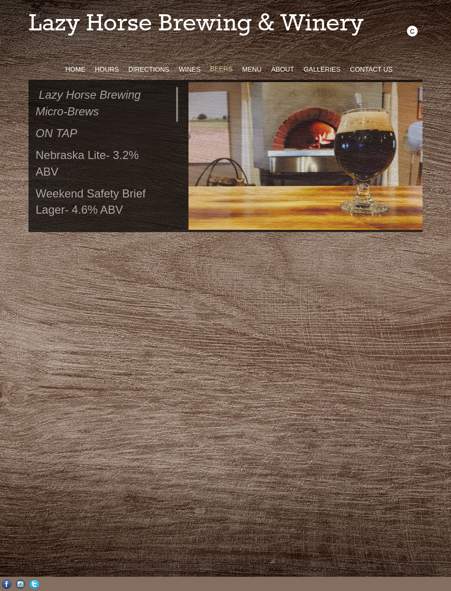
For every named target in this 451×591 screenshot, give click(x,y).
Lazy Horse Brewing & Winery (196, 23)
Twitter (34, 584)
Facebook (7, 584)
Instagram (21, 584)
